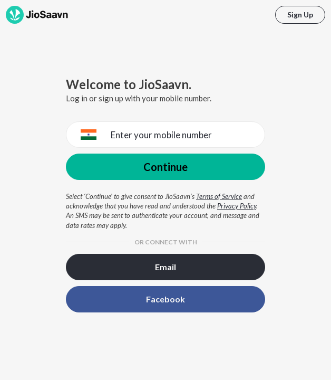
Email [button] (165, 267)
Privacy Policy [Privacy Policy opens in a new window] (236, 206)
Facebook (165, 299)
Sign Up (300, 14)
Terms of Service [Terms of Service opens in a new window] (219, 196)
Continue (165, 166)
